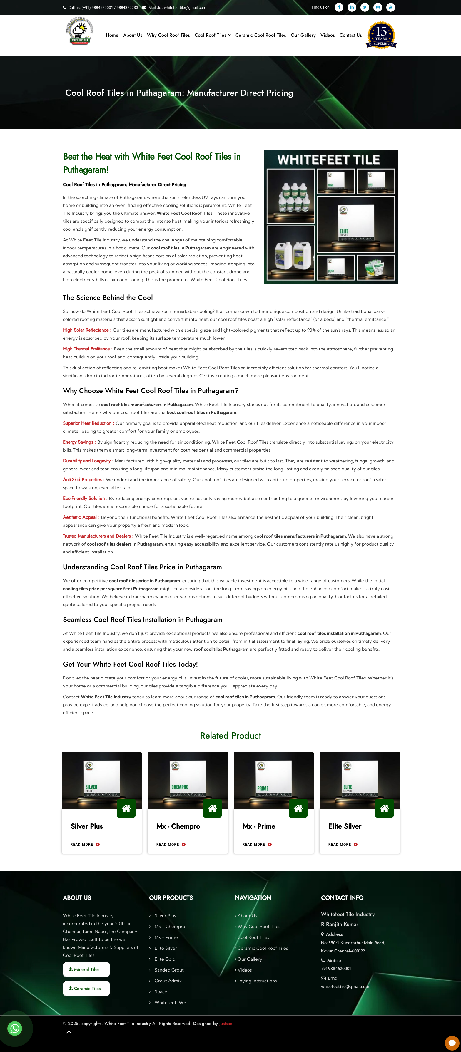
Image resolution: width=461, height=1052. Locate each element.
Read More (85, 845)
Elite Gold (164, 959)
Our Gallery (303, 35)
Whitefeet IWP (169, 1002)
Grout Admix (167, 981)
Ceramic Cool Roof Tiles (260, 35)
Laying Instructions (256, 981)
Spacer (161, 991)
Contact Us (351, 35)
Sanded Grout (168, 970)
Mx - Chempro (178, 826)
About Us (132, 35)
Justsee (225, 1023)
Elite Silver (344, 826)
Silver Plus (87, 826)
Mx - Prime (259, 826)
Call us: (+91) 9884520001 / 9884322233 (103, 7)
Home (112, 35)
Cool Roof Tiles (213, 35)
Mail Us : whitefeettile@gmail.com (177, 7)
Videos (327, 35)
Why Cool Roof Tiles (168, 35)
